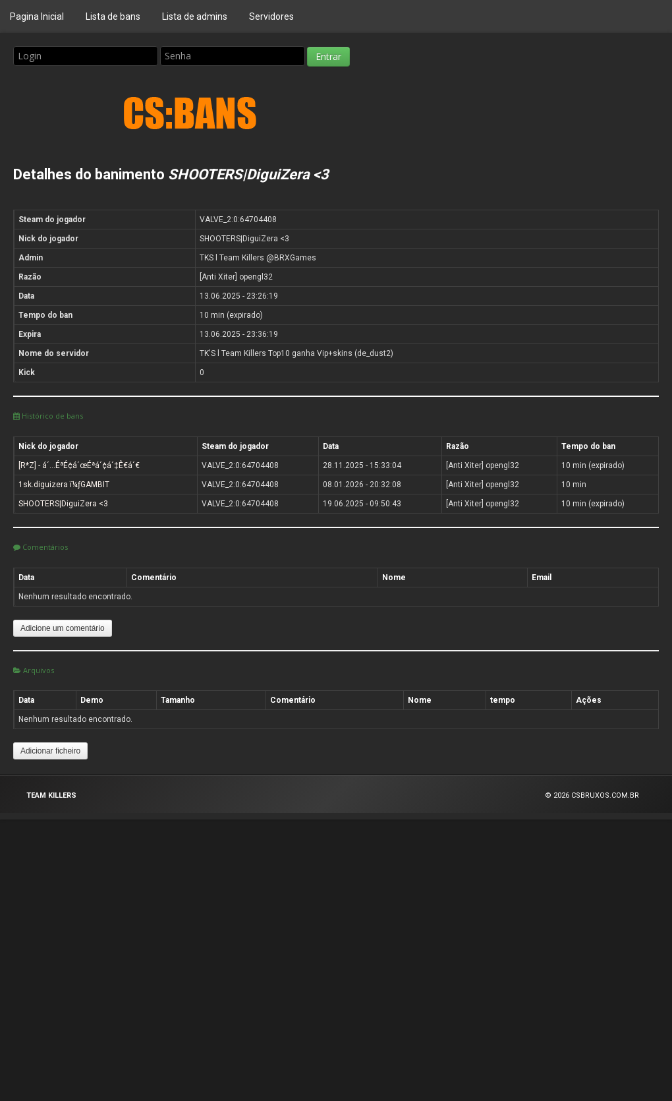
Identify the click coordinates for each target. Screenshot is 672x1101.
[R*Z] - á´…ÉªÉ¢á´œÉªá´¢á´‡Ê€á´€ (79, 465)
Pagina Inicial (37, 16)
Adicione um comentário (62, 628)
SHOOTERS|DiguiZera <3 (63, 503)
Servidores (271, 16)
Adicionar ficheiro (50, 751)
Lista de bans (113, 16)
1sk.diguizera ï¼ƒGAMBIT (63, 484)
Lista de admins (194, 16)
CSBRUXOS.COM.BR (605, 795)
